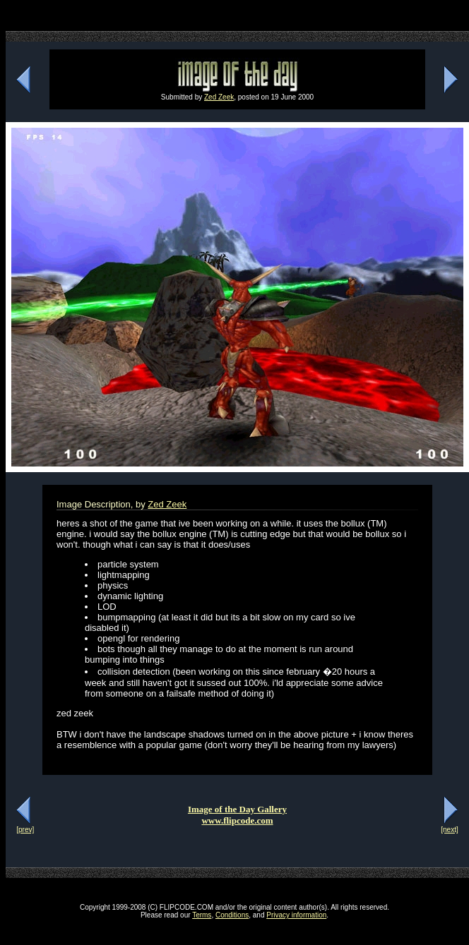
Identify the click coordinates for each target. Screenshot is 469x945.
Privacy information (296, 915)
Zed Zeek (219, 97)
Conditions (232, 915)
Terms (201, 915)
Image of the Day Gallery (237, 809)
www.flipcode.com (237, 820)
